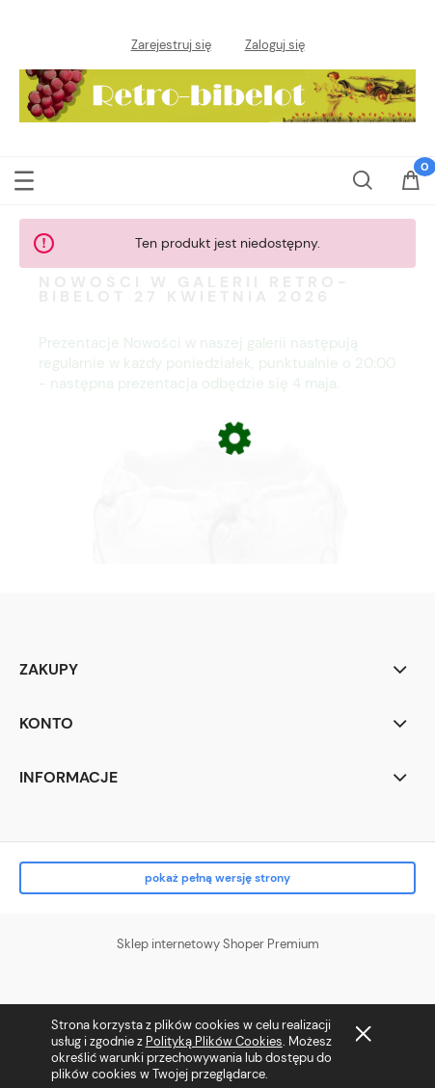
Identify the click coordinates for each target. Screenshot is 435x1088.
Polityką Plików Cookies (214, 1041)
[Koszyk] (411, 192)
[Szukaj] (363, 178)
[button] (24, 178)
